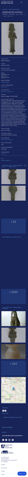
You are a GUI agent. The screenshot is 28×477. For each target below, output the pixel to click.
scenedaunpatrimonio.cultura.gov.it (9, 460)
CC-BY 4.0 (3, 153)
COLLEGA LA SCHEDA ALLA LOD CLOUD (12, 417)
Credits (2, 474)
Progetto (3, 464)
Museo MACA (4, 86)
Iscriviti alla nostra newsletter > (12, 435)
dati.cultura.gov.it (5, 458)
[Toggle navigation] (21, 2)
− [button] (3, 381)
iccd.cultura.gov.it (5, 457)
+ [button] (3, 379)
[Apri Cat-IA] (22, 474)
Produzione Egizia (5, 82)
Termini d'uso (4, 468)
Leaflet (3, 402)
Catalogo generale (7, 2)
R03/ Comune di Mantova (6, 139)
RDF (2, 158)
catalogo (4, 9)
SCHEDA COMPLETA (5, 160)
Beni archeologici (14, 9)
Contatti (3, 471)
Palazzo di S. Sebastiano (6, 91)
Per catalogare (4, 461)
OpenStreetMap (9, 402)
